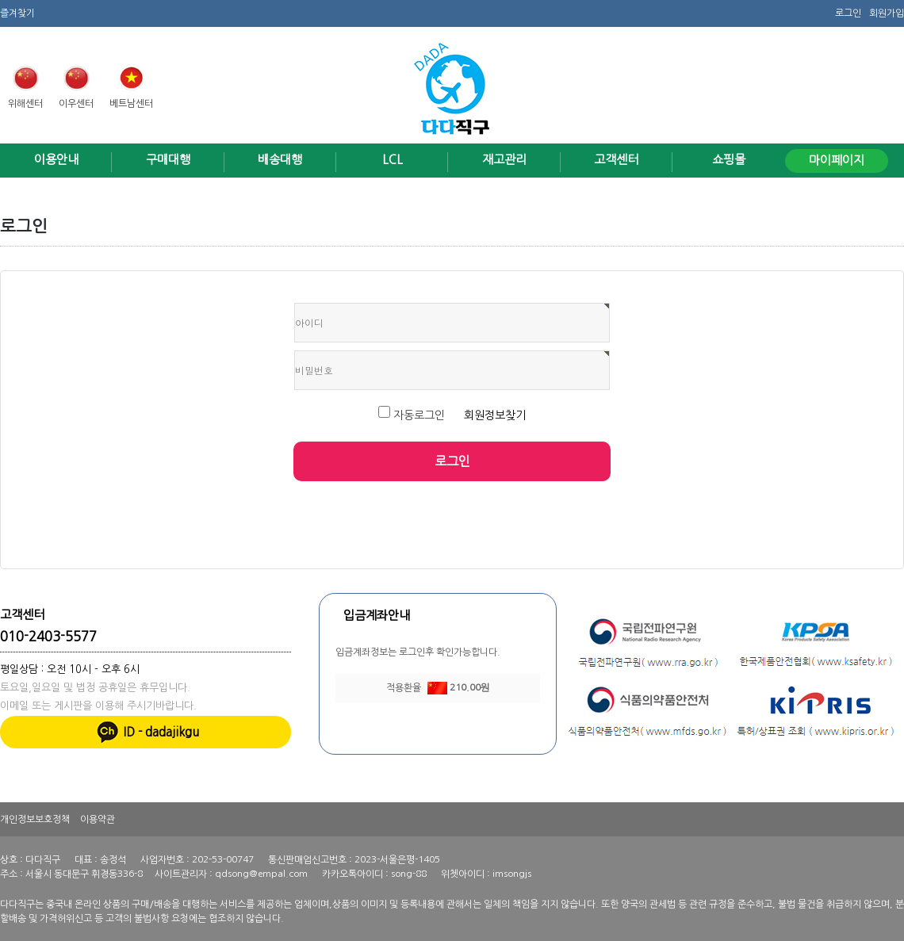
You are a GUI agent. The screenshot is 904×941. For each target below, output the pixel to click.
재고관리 (504, 160)
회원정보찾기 (495, 415)
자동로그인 (413, 415)
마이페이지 (836, 160)
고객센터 (616, 160)
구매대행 (168, 160)
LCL (392, 160)
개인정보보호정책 (35, 819)
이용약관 (97, 819)
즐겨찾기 (17, 12)
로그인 (848, 12)
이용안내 (56, 160)
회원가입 (886, 12)
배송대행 (280, 160)
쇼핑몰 (728, 160)
